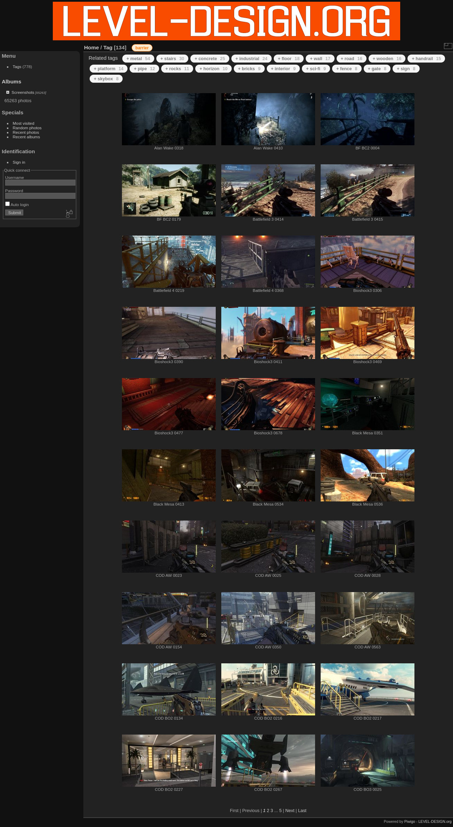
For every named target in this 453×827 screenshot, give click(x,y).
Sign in (19, 162)
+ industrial (251, 58)
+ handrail (426, 58)
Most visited (23, 123)
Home (91, 47)
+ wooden (387, 58)
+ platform (108, 68)
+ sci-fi (316, 68)
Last (302, 810)
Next (289, 810)
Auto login (17, 204)
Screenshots (22, 92)
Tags (17, 66)
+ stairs (172, 58)
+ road (351, 58)
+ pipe (144, 68)
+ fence (346, 68)
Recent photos (26, 132)
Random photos (27, 127)
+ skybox (106, 78)
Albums (11, 81)
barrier (142, 48)
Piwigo (409, 821)
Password (14, 190)
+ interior (283, 68)
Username (14, 177)
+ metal (138, 58)
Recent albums (26, 136)
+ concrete (210, 58)
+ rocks (177, 68)
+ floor (289, 58)
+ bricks (249, 68)
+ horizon (213, 68)
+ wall (320, 58)
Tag (108, 47)
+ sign (406, 68)
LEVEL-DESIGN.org (435, 821)
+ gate (377, 68)
